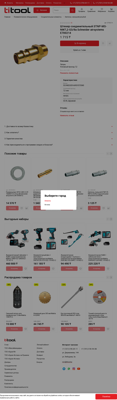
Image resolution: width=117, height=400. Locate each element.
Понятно (106, 396)
